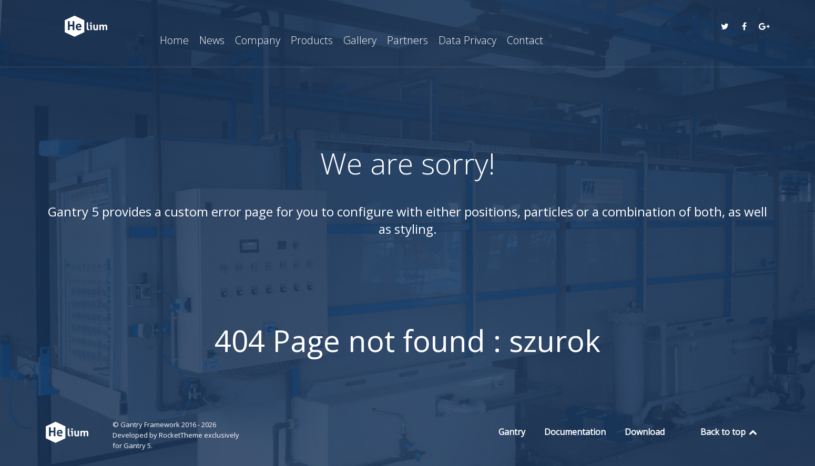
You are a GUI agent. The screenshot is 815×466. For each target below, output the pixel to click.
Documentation (575, 432)
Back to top (729, 432)
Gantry (511, 432)
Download (645, 432)
